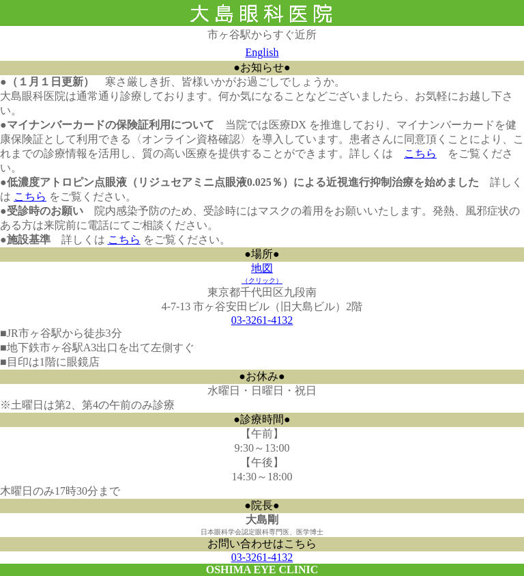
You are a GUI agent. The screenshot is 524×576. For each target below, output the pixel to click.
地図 (262, 273)
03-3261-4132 (262, 320)
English (262, 52)
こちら (420, 153)
